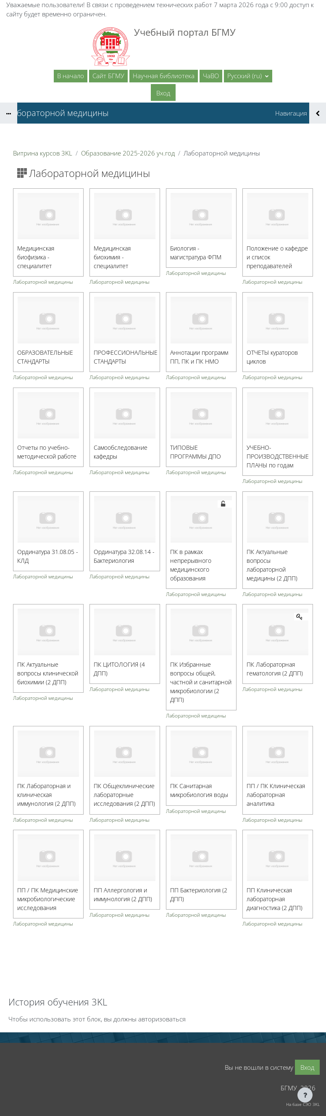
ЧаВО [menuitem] (211, 75)
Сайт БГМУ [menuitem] (108, 75)
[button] (248, 76)
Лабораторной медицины (43, 282)
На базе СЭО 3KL (303, 1104)
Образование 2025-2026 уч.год (128, 153)
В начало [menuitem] (70, 75)
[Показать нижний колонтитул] (305, 1095)
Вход (163, 93)
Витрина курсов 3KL (42, 153)
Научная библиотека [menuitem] (164, 75)
